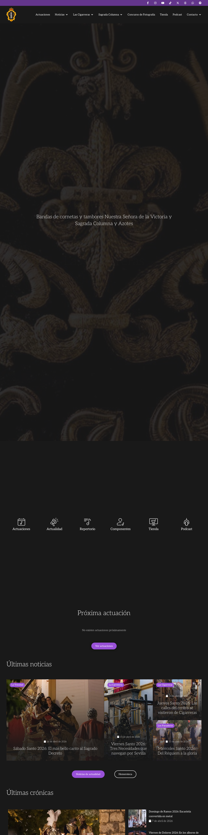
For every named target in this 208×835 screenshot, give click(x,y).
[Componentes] (120, 522)
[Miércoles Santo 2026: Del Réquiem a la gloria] (177, 740)
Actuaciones (21, 529)
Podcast (186, 529)
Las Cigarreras (165, 684)
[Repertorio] (87, 522)
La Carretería (116, 684)
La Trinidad (17, 684)
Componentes (120, 529)
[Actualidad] (54, 522)
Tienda (153, 529)
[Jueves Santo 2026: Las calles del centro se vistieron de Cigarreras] (177, 699)
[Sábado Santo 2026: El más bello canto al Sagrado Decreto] (55, 720)
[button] (61, 14)
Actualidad (54, 529)
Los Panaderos (165, 725)
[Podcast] (186, 522)
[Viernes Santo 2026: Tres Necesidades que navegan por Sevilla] (128, 720)
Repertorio (87, 529)
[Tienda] (153, 522)
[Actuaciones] (21, 522)
